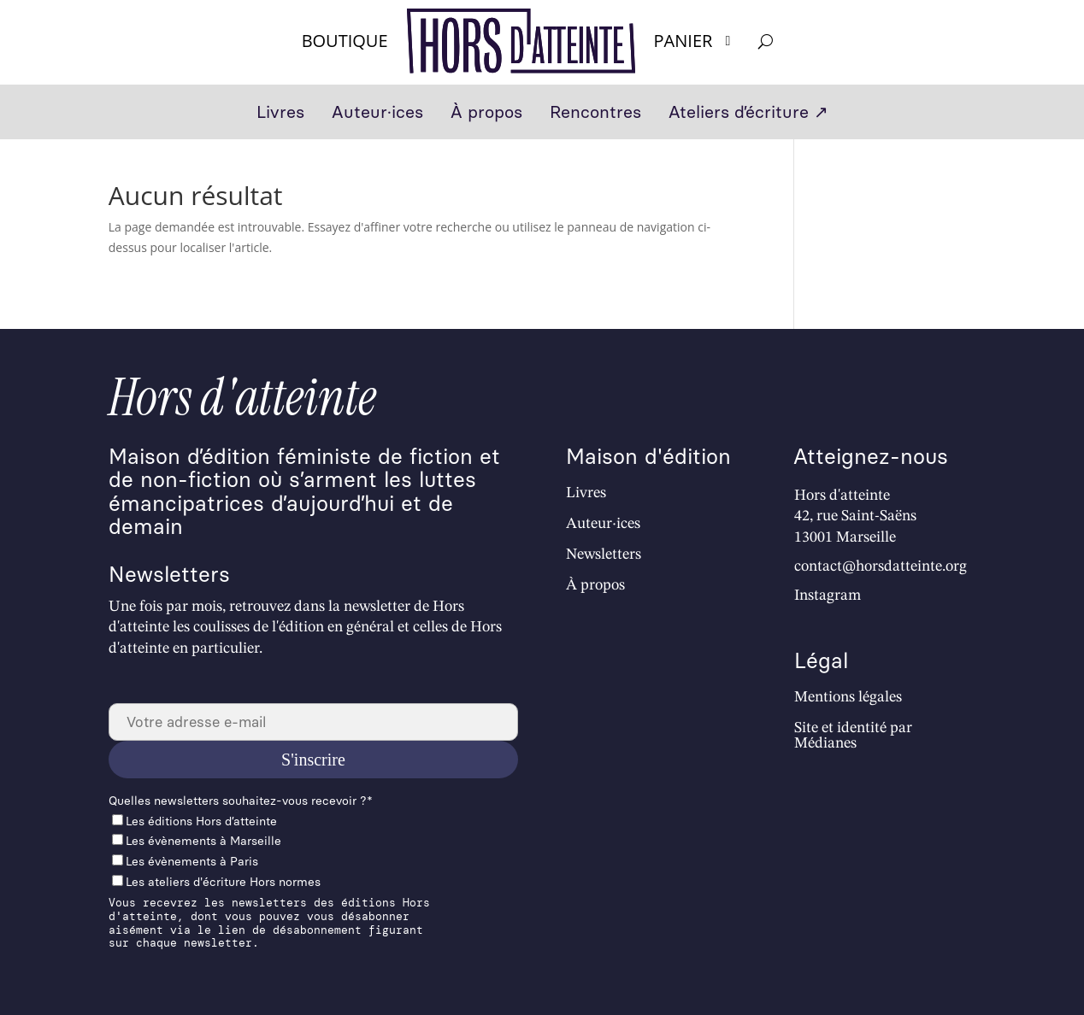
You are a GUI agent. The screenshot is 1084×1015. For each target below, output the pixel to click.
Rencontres (595, 114)
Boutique (345, 40)
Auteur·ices (377, 114)
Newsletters (603, 554)
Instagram (827, 595)
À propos (486, 114)
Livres (280, 114)
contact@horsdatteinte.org (880, 566)
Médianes (825, 743)
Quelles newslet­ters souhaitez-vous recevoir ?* (241, 801)
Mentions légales (848, 697)
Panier (695, 40)
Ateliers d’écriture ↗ (748, 114)
